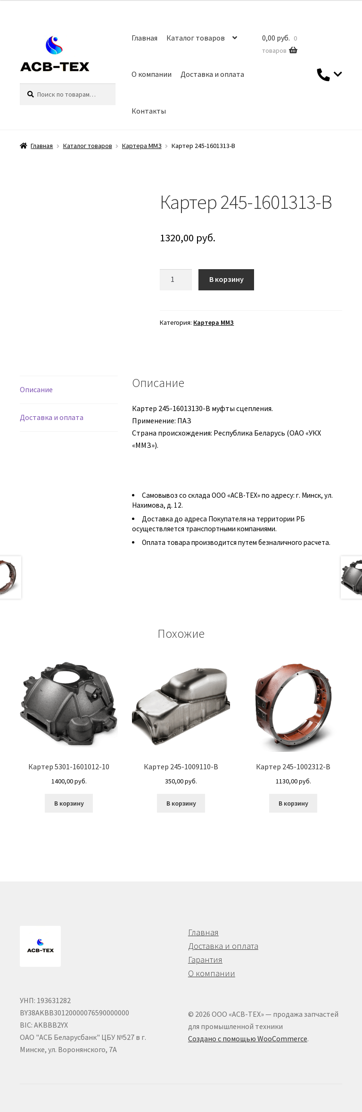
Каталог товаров (195, 37)
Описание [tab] (36, 389)
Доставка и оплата (212, 74)
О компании (152, 74)
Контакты (149, 110)
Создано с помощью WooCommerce (247, 1038)
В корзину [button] (69, 803)
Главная (144, 37)
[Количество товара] (176, 280)
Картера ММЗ (142, 145)
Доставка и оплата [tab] (51, 417)
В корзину (226, 279)
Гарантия (205, 959)
